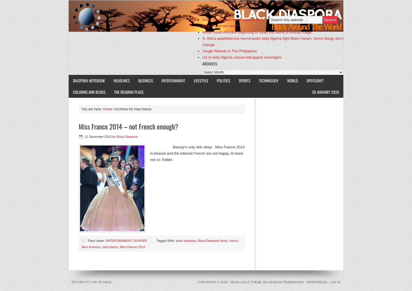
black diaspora (186, 240)
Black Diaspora (135, 16)
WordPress (316, 282)
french (233, 240)
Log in (335, 282)
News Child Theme (246, 282)
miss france (110, 247)
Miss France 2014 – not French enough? (128, 126)
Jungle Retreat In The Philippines (229, 51)
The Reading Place (129, 92)
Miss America (91, 247)
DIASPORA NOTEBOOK (89, 80)
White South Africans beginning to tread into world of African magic (257, 32)
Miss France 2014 (132, 247)
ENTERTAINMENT (173, 80)
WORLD (290, 80)
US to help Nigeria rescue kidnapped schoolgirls (242, 57)
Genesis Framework (286, 282)
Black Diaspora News (213, 240)
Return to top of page (92, 282)
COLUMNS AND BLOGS (89, 92)
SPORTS (244, 80)
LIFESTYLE (198, 80)
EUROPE (140, 240)
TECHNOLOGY (269, 80)
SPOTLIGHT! (313, 80)
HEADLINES (122, 80)
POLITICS (223, 80)
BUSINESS (145, 80)
